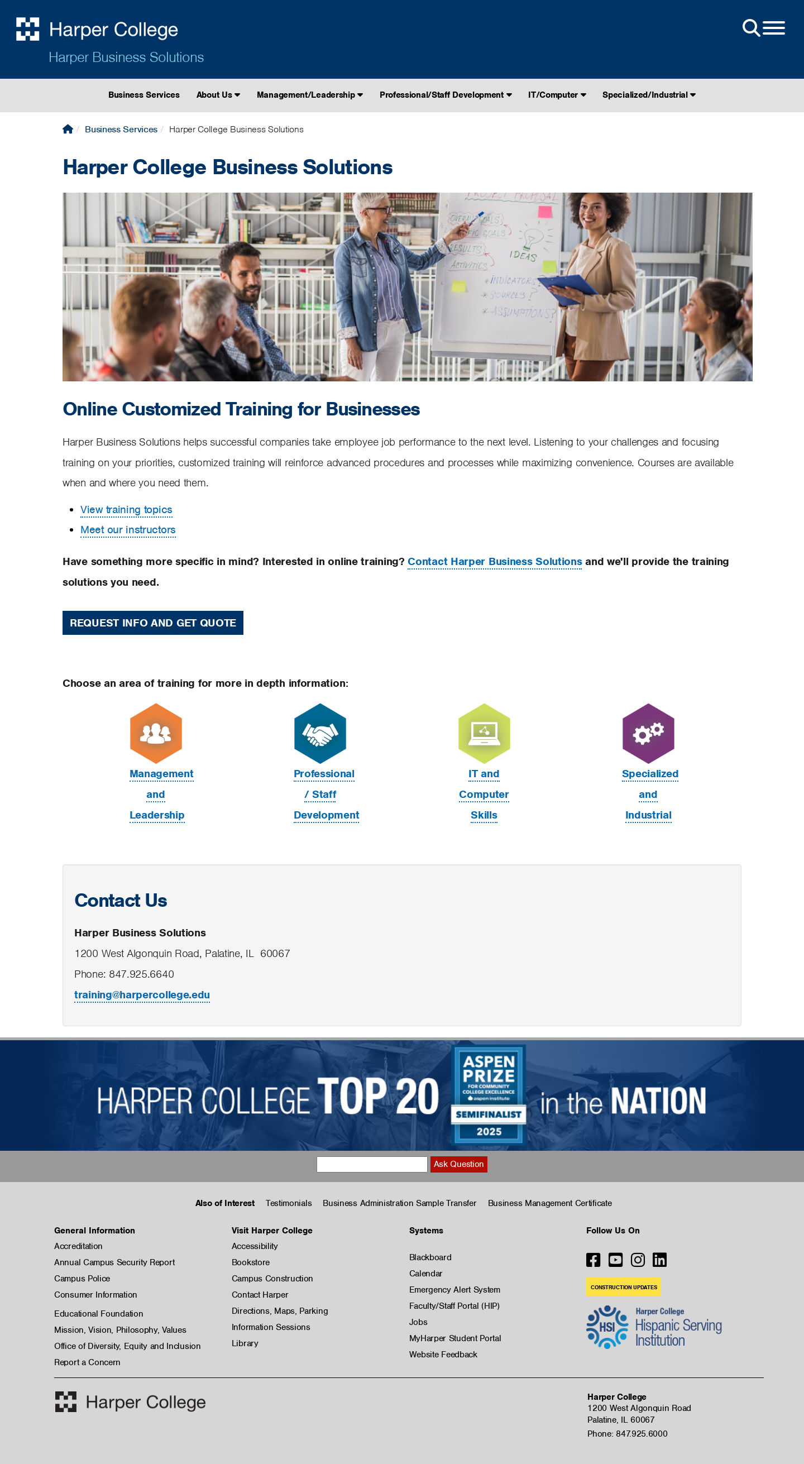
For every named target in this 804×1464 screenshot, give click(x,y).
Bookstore (251, 1262)
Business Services (144, 95)
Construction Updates (624, 1287)
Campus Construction (272, 1278)
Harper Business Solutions (126, 57)
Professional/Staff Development (445, 95)
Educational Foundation (98, 1313)
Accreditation (78, 1246)
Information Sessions (271, 1327)
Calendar (426, 1273)
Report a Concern (87, 1362)
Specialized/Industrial (649, 95)
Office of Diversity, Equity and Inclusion (127, 1346)
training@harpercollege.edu (142, 995)
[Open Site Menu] (762, 28)
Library (245, 1343)
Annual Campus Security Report (114, 1262)
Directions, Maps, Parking (280, 1311)
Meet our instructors (128, 530)
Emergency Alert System (454, 1289)
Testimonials (289, 1203)
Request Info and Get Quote (153, 623)
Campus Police (82, 1278)
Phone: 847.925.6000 (627, 1433)
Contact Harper (260, 1294)
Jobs (418, 1322)
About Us (218, 95)
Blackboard (430, 1257)
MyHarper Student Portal (455, 1338)
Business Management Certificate (550, 1203)
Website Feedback (443, 1354)
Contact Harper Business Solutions (495, 561)
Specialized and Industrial (650, 794)
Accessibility (255, 1246)
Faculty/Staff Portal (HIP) (454, 1306)
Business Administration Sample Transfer (399, 1203)
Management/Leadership (310, 95)
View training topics (126, 509)
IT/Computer (557, 95)
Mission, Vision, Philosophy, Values (120, 1330)
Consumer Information (95, 1294)
